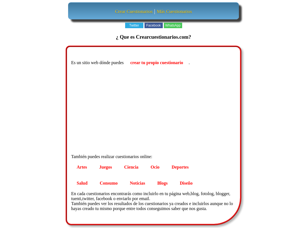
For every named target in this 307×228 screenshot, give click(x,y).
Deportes (180, 167)
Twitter (134, 25)
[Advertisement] (154, 110)
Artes (82, 167)
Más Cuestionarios (174, 11)
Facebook (153, 25)
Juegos (105, 167)
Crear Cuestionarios (134, 11)
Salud (82, 183)
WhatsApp (172, 25)
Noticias (137, 183)
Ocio (155, 167)
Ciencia (131, 167)
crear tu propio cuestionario (156, 62)
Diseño (186, 183)
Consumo (109, 183)
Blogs (162, 183)
